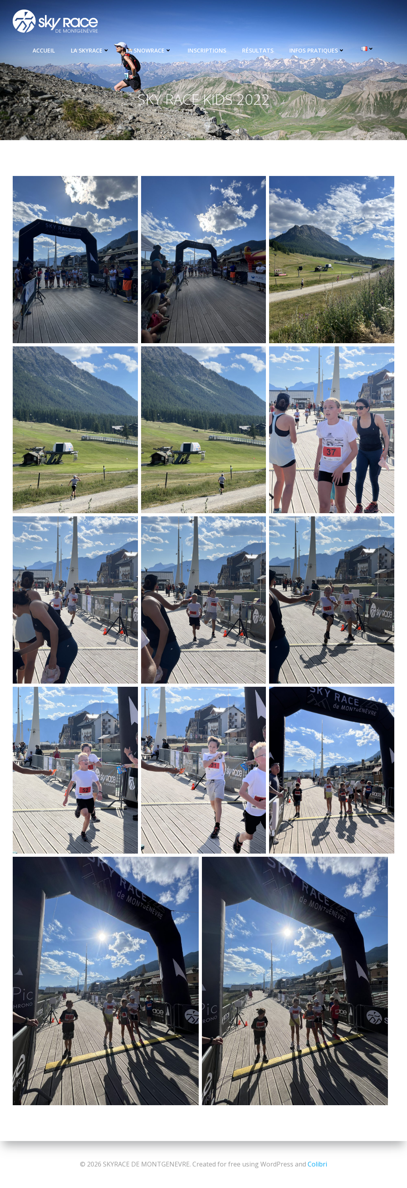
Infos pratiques (317, 50)
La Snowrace (149, 50)
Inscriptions (207, 50)
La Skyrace (90, 50)
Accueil (44, 50)
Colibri (317, 1164)
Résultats (257, 50)
